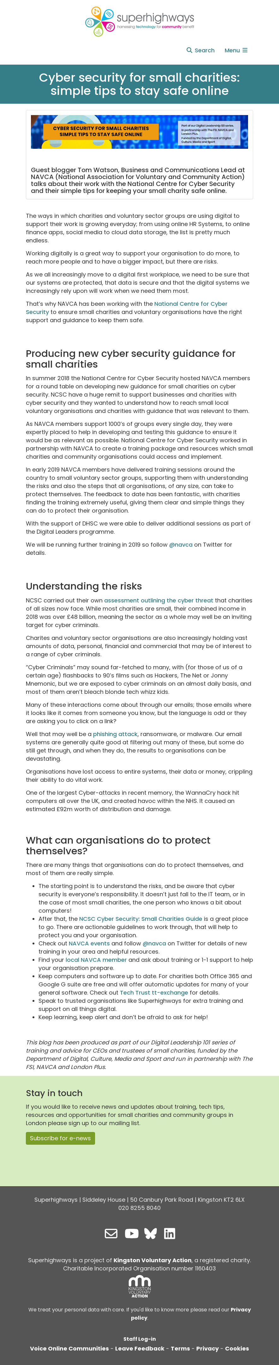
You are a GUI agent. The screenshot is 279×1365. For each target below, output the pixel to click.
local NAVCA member (96, 960)
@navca (181, 545)
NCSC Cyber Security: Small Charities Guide (140, 919)
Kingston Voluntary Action (153, 1260)
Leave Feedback (139, 1348)
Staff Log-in (139, 1339)
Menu (237, 50)
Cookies (237, 1348)
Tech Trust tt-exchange (154, 992)
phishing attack (115, 734)
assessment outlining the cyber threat (158, 600)
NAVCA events (89, 943)
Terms (180, 1348)
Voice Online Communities (69, 1348)
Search (200, 50)
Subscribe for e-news (60, 1138)
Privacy (207, 1348)
